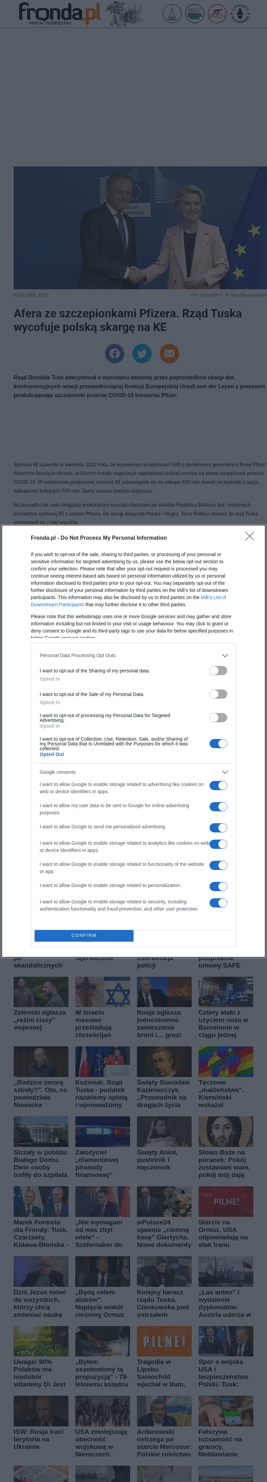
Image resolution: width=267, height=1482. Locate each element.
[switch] (218, 670)
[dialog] (133, 741)
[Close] (251, 538)
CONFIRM (84, 935)
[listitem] (133, 655)
